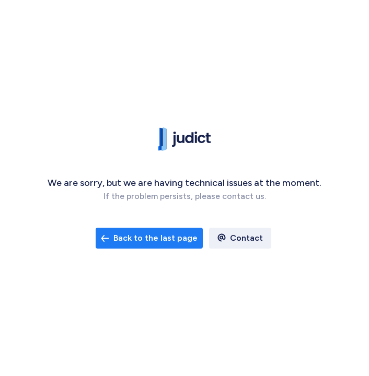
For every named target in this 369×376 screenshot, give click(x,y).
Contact (246, 238)
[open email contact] (149, 238)
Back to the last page (149, 238)
